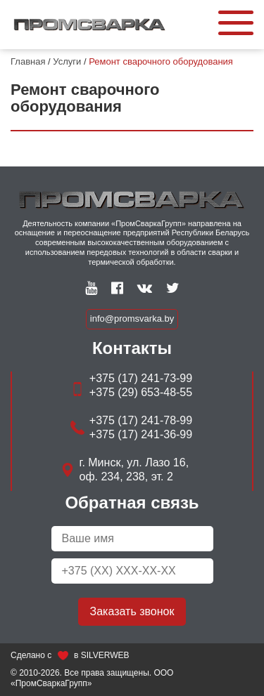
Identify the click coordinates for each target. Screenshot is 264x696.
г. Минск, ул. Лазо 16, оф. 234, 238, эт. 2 (134, 469)
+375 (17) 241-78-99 (140, 420)
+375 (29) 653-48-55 (140, 392)
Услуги (67, 61)
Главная (28, 61)
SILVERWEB (105, 655)
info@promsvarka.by (132, 318)
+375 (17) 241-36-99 (140, 434)
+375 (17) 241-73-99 (140, 378)
